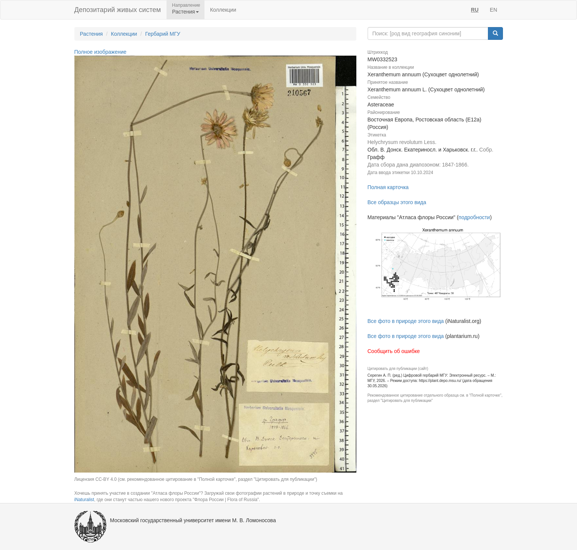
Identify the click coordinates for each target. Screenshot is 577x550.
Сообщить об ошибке (394, 351)
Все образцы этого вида (397, 202)
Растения (91, 34)
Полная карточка (388, 187)
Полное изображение (100, 52)
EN (493, 10)
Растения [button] (185, 12)
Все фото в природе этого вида (406, 321)
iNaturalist (84, 499)
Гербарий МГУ (162, 34)
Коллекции (223, 10)
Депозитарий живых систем (117, 10)
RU (475, 10)
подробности (474, 217)
